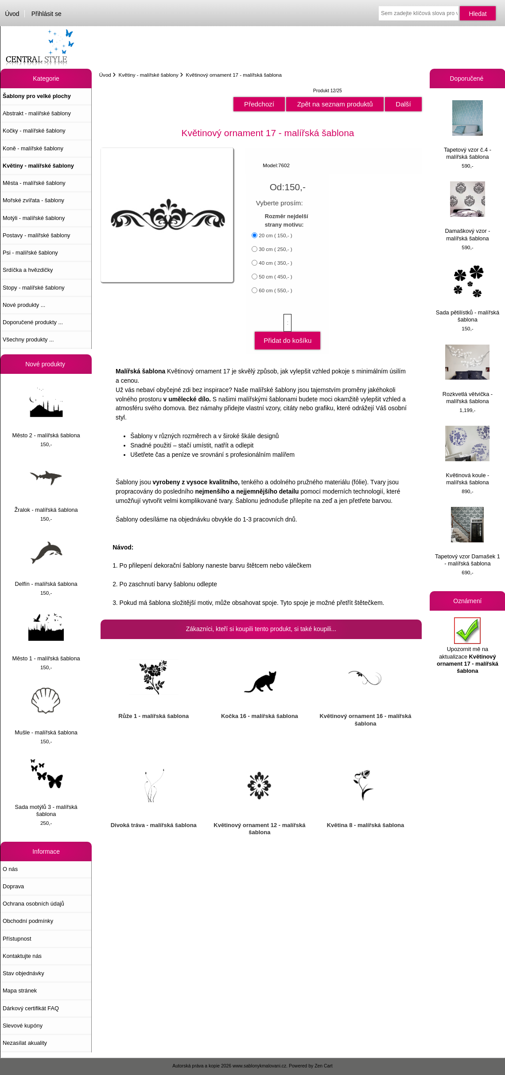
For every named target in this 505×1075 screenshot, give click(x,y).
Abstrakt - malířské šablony (37, 113)
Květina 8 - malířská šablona (365, 825)
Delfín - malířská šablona (46, 560)
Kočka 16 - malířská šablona (259, 716)
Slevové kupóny (23, 1025)
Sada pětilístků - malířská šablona (467, 293)
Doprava (13, 886)
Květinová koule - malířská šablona (467, 456)
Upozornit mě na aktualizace (467, 645)
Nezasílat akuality (25, 1043)
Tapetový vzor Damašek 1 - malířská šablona (467, 537)
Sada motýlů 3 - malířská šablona (46, 787)
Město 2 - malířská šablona (46, 412)
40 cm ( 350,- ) (275, 263)
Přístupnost (17, 938)
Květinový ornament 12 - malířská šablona (259, 829)
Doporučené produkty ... (33, 322)
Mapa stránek (20, 990)
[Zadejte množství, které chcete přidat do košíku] (287, 323)
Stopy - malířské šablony (34, 287)
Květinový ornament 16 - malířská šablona (365, 719)
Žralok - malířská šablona (46, 486)
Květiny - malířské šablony (148, 75)
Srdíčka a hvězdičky (28, 270)
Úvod (12, 13)
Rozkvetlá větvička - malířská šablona (468, 374)
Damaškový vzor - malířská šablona (467, 211)
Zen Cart (324, 1065)
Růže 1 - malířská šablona (153, 716)
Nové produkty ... (24, 305)
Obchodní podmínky (28, 921)
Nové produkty (46, 364)
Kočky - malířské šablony (34, 130)
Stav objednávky (23, 973)
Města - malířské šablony (34, 183)
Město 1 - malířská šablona (46, 635)
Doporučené (468, 78)
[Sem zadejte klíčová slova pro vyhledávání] (418, 13)
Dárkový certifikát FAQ (31, 1008)
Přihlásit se (46, 13)
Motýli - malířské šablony (34, 218)
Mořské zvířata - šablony (33, 200)
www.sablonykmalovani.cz (259, 1065)
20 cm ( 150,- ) (275, 235)
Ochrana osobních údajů (33, 903)
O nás (10, 869)
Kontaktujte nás (22, 956)
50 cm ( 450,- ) (275, 276)
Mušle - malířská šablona (46, 709)
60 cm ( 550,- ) (275, 290)
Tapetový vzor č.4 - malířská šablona (467, 130)
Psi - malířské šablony (30, 252)
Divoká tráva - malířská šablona (154, 825)
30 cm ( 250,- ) (275, 249)
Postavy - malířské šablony (36, 235)
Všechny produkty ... (28, 339)
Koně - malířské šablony (33, 148)
